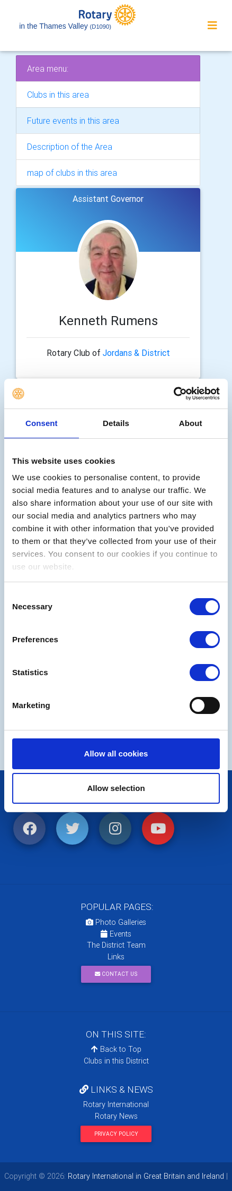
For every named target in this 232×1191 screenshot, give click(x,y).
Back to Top (116, 1049)
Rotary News (116, 1116)
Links (116, 957)
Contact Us (116, 974)
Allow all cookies (116, 753)
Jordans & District (136, 352)
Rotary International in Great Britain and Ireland (145, 1176)
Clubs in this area (58, 94)
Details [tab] (116, 423)
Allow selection (116, 788)
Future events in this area (73, 120)
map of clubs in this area (72, 172)
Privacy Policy (116, 1133)
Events (116, 934)
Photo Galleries (116, 922)
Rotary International (116, 1104)
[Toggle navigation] (212, 25)
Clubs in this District (116, 1061)
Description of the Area (69, 146)
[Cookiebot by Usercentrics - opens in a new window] (173, 394)
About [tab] (190, 423)
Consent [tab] (41, 423)
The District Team (116, 945)
